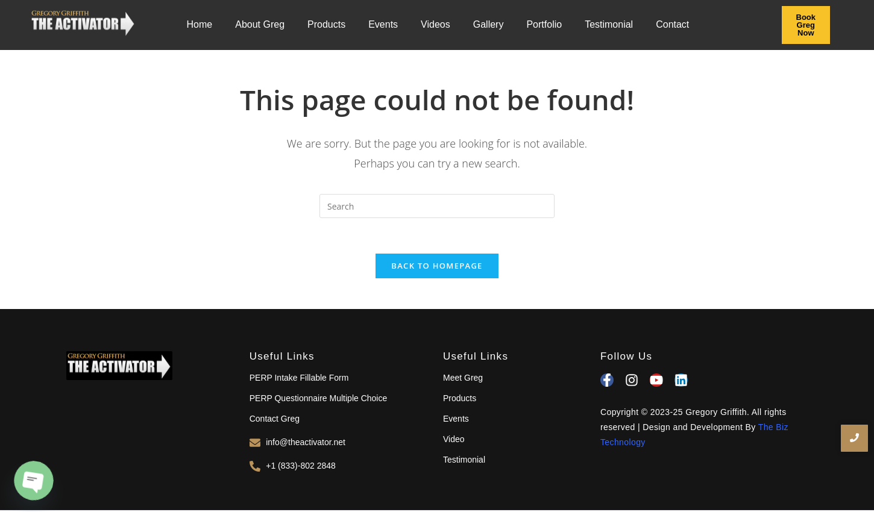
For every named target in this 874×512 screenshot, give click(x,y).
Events (383, 24)
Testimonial (609, 24)
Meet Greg (463, 379)
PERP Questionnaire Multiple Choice (319, 399)
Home (200, 24)
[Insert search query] (437, 206)
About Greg (260, 24)
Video (454, 440)
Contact (672, 24)
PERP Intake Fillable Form (299, 379)
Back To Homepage (436, 266)
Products (326, 24)
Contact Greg (275, 420)
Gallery (488, 24)
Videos (435, 24)
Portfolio (544, 24)
